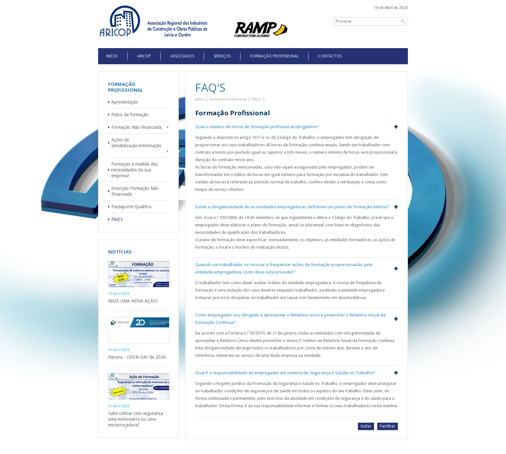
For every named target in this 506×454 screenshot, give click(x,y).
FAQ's (117, 219)
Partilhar (387, 426)
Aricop (144, 56)
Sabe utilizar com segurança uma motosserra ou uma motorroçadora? (135, 419)
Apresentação (124, 102)
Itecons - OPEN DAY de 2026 (137, 357)
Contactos (330, 56)
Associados (182, 56)
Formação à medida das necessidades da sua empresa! (134, 169)
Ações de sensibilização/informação (136, 142)
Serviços (222, 56)
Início (199, 99)
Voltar (365, 426)
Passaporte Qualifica (131, 206)
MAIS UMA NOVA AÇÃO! (133, 301)
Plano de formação (129, 114)
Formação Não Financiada (136, 127)
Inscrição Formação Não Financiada (134, 191)
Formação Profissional (274, 56)
